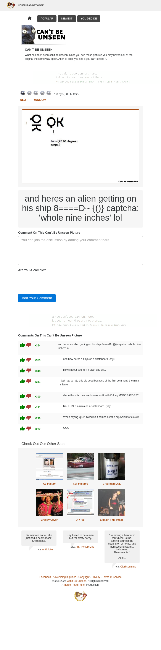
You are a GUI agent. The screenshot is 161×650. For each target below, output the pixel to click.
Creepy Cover (49, 519)
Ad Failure (49, 483)
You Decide (89, 18)
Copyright (83, 577)
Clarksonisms (128, 566)
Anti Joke (47, 549)
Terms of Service (112, 577)
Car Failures (80, 483)
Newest (66, 18)
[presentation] (51, 282)
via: (39, 549)
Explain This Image (112, 519)
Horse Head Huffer (74, 584)
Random (39, 100)
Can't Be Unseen (76, 580)
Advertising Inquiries (64, 577)
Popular (47, 18)
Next (24, 100)
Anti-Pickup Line (85, 546)
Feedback (45, 577)
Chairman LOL (112, 483)
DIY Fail (80, 519)
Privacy (96, 577)
